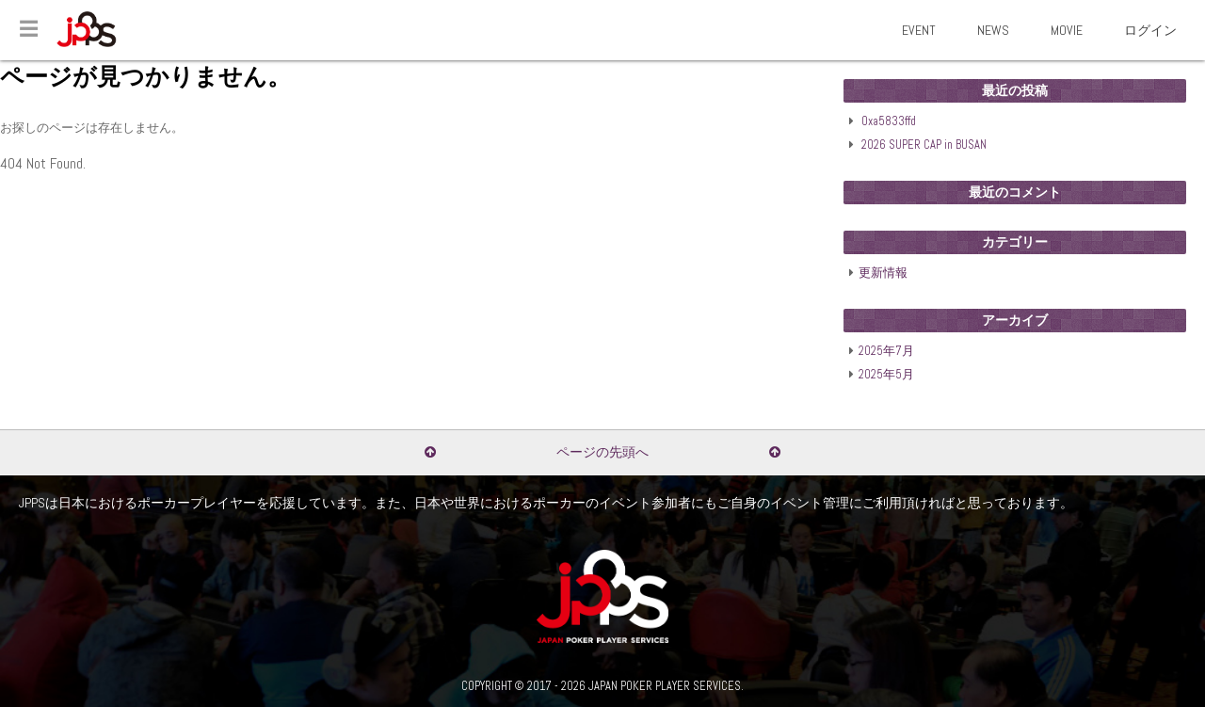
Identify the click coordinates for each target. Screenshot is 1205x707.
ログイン (1150, 30)
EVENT (919, 30)
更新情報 (883, 273)
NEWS (993, 30)
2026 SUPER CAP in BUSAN (924, 145)
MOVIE (1067, 30)
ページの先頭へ (602, 451)
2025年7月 (886, 351)
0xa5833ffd (888, 121)
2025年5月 (886, 374)
